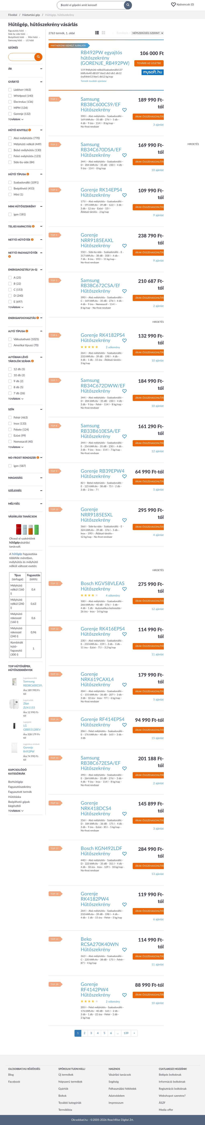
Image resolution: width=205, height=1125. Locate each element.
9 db (16, 381)
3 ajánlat (158, 124)
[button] (184, 4)
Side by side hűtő (16, 34)
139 (126, 1033)
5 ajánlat (158, 489)
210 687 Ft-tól (151, 285)
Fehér (17, 417)
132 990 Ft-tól (151, 339)
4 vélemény (113, 595)
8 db (16, 387)
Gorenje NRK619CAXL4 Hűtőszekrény (97, 679)
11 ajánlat (158, 654)
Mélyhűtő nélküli (24, 144)
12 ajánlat (158, 451)
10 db (17, 375)
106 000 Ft (152, 53)
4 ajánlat (158, 535)
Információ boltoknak (172, 1081)
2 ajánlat (158, 306)
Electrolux (20, 102)
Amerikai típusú (23, 345)
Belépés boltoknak (170, 1074)
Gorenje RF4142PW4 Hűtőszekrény (95, 990)
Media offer (166, 1110)
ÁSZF (162, 1103)
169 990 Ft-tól (151, 149)
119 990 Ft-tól (151, 898)
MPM (17, 108)
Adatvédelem (117, 1095)
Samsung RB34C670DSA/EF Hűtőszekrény (101, 150)
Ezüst (17, 435)
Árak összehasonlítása (150, 116)
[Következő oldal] (134, 1033)
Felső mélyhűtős (24, 156)
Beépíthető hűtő (16, 37)
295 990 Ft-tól (151, 514)
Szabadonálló (22, 182)
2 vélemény (113, 347)
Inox (16, 423)
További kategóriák (69, 1103)
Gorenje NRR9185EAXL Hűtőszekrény (97, 240)
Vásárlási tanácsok (120, 1074)
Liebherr (19, 90)
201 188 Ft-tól (151, 762)
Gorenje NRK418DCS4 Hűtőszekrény (96, 808)
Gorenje (18, 114)
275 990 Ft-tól (151, 588)
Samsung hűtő (15, 40)
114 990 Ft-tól (151, 633)
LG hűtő (30, 40)
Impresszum (116, 1103)
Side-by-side (21, 162)
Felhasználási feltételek (122, 1088)
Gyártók (63, 1088)
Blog (11, 1074)
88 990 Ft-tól (149, 985)
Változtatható (22, 339)
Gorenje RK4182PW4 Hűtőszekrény (95, 899)
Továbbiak (15, 119)
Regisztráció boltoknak (173, 1088)
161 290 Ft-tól (151, 430)
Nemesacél (20, 441)
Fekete (18, 429)
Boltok (62, 1095)
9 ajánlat (158, 215)
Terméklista (65, 1110)
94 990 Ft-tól (149, 720)
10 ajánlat (158, 170)
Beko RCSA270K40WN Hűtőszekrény (100, 944)
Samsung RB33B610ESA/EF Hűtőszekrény (100, 431)
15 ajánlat (158, 738)
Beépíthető (20, 188)
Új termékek (65, 1074)
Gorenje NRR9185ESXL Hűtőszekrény (96, 515)
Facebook (14, 1081)
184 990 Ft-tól (151, 385)
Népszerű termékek (70, 1081)
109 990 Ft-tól (151, 194)
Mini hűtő (33, 37)
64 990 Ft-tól (149, 472)
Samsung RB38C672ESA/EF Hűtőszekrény (100, 763)
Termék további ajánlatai (93, 81)
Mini (16, 194)
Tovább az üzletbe (149, 63)
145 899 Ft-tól (151, 807)
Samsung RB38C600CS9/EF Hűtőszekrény (100, 104)
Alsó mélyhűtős (23, 138)
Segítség (114, 1081)
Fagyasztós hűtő (16, 31)
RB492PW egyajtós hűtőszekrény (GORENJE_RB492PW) (105, 58)
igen (16, 214)
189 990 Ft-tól (151, 103)
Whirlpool (20, 96)
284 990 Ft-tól (151, 853)
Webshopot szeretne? (172, 1095)
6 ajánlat (158, 919)
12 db (17, 369)
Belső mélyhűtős (24, 150)
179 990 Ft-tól (151, 678)
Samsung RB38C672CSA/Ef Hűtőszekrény (100, 286)
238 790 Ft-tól (151, 239)
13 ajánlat (158, 874)
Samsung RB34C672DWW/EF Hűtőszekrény (103, 386)
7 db (16, 393)
